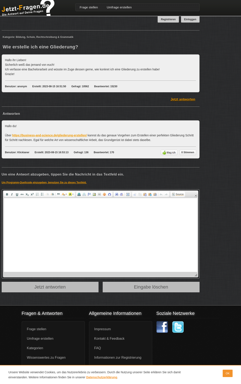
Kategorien (35, 348)
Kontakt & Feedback (109, 338)
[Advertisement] (223, 93)
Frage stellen (89, 7)
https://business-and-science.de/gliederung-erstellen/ (49, 135)
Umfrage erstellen (119, 7)
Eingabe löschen (151, 287)
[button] (6, 194)
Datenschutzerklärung (101, 377)
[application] (101, 234)
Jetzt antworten (182, 99)
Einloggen (190, 19)
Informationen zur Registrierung (117, 357)
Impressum (102, 329)
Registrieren (168, 19)
